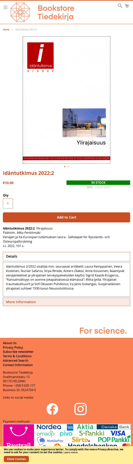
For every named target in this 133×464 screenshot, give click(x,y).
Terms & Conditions (17, 356)
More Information (21, 302)
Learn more (70, 452)
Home (6, 29)
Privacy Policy (13, 347)
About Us (10, 343)
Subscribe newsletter (18, 352)
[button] (64, 166)
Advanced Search (15, 360)
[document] (66, 455)
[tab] (66, 256)
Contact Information (18, 365)
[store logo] (42, 12)
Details (11, 256)
